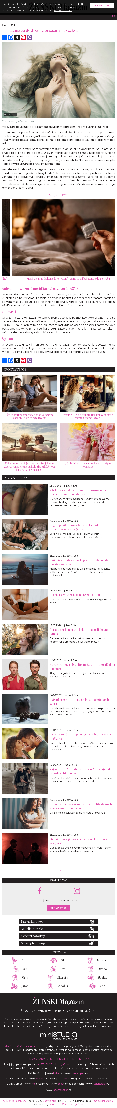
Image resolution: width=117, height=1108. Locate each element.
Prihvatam (102, 5)
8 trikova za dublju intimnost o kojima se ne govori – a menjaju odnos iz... (78, 492)
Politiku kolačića (63, 10)
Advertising (47, 1059)
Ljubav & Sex (9, 25)
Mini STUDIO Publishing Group (66, 1104)
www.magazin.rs (42, 1078)
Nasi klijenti (67, 1059)
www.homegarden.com (67, 1083)
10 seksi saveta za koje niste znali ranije (75, 595)
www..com (77, 1073)
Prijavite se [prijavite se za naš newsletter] (58, 908)
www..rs (54, 1073)
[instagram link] (77, 891)
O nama (32, 1059)
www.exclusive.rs (98, 1078)
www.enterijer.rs (36, 1083)
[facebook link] (39, 891)
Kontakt (84, 1059)
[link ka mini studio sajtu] (58, 1038)
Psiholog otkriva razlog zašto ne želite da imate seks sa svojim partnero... (81, 806)
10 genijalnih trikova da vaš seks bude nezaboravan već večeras (75, 527)
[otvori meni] (3, 16)
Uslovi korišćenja (103, 1100)
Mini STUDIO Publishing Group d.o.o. (25, 1046)
